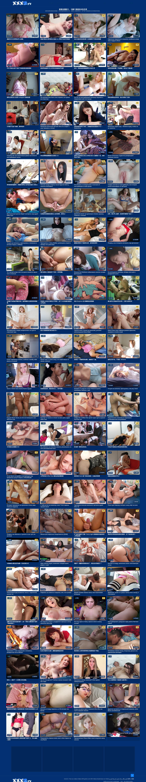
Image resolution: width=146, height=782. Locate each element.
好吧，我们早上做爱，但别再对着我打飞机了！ (120, 214)
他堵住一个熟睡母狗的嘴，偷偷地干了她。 (85, 359)
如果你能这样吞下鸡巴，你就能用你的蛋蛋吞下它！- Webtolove (88, 127)
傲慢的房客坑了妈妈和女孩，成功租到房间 (85, 243)
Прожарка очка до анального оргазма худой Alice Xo (88, 505)
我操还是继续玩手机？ (114, 476)
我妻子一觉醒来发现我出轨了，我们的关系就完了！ (88, 563)
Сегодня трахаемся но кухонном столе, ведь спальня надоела (21, 505)
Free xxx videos (73, 779)
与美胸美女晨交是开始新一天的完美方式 (18, 563)
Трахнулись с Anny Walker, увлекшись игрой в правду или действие (55, 243)
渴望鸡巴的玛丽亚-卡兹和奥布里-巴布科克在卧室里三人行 (22, 709)
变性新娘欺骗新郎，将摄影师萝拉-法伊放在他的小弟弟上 (22, 184)
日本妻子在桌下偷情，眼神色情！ (16, 126)
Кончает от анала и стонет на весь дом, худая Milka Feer (55, 418)
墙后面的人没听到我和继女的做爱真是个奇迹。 (87, 651)
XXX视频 (60, 3)
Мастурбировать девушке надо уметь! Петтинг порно (123, 622)
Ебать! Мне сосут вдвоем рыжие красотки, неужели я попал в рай (122, 331)
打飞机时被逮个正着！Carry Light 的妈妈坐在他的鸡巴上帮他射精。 (89, 535)
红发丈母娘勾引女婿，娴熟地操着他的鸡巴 (52, 651)
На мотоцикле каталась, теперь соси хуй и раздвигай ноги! (121, 272)
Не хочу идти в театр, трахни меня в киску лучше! (88, 622)
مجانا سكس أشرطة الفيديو (116, 779)
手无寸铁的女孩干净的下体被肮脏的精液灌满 (19, 68)
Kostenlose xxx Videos (103, 779)
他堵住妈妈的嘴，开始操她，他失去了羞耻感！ (120, 68)
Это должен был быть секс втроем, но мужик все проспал (55, 98)
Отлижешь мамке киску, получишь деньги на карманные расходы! (122, 651)
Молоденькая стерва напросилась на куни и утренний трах (21, 331)
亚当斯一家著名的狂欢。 (80, 447)
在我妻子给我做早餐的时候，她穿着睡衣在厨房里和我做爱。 (22, 302)
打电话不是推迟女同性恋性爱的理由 (117, 447)
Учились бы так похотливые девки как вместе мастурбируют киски (22, 156)
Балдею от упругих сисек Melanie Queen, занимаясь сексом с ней (87, 389)
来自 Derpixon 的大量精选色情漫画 (84, 301)
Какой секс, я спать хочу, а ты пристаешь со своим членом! (54, 360)
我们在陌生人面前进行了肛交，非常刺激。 (52, 272)
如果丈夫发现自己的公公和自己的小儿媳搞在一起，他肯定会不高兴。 (89, 156)
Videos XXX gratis (82, 779)
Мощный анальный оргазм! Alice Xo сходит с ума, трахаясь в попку (55, 127)
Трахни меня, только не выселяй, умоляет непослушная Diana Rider (87, 331)
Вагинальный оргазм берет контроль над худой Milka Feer (22, 214)
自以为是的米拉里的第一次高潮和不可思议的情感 (87, 39)
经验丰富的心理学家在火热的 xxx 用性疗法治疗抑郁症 (55, 39)
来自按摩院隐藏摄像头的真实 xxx (49, 155)
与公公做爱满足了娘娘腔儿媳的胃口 (117, 680)
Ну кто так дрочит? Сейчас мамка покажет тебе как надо (55, 680)
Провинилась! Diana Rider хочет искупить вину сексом (89, 738)
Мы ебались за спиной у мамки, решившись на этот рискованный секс (55, 447)
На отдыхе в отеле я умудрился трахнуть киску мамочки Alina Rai (55, 622)
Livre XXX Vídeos (92, 779)
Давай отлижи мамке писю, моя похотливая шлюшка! (88, 593)
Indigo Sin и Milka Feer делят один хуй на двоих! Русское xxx (89, 418)
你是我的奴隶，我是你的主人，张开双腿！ (52, 388)
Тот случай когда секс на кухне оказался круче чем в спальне (22, 272)
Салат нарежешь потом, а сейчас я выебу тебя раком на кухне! (22, 360)
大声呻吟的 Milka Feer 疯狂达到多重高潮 (51, 476)
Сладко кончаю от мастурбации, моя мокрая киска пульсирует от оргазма (122, 185)
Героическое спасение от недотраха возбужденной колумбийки (120, 418)
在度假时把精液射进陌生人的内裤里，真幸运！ (53, 214)
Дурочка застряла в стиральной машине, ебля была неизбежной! (123, 709)
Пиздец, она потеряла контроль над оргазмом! (123, 243)
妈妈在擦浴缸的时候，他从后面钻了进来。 (119, 97)
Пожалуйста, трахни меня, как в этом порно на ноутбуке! (55, 738)
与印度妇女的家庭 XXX (13, 447)
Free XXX (70, 3)
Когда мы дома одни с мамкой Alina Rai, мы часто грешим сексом (88, 709)
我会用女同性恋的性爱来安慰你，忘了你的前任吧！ (122, 534)
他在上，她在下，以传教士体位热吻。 (17, 680)
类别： (53, 3)
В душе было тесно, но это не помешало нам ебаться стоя (21, 418)
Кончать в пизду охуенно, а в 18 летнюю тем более (54, 709)
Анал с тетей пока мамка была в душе (19, 388)
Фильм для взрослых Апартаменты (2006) (54, 534)
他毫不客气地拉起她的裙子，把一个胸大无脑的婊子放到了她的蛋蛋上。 (22, 622)
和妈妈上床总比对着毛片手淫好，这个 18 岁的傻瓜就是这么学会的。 (56, 302)
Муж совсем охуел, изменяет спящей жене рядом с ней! (54, 564)
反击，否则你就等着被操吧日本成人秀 (84, 68)
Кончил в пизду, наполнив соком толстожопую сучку (123, 564)
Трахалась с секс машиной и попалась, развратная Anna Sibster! (19, 651)
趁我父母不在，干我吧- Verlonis (117, 359)
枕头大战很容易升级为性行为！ (48, 330)
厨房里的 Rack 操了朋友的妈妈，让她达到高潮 (87, 476)
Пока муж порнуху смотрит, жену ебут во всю (122, 505)
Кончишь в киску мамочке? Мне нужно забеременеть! (87, 680)
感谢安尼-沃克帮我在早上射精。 (15, 39)
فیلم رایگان (124, 779)
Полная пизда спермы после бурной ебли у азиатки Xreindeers (54, 185)
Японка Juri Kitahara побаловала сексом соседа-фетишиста (90, 272)
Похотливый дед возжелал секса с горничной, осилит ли (22, 593)
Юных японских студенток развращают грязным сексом (121, 156)
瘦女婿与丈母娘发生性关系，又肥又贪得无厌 (120, 301)
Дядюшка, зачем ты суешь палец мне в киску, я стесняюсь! (123, 593)
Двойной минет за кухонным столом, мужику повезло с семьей (89, 214)
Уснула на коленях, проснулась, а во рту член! (123, 388)
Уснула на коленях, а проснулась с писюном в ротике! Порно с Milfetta (22, 243)
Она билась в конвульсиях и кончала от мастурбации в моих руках (87, 185)
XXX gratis (79, 3)
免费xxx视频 (131, 779)
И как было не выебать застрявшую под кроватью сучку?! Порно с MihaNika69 (20, 476)
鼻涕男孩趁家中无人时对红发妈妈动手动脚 (52, 68)
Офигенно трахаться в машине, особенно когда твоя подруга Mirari (123, 39)
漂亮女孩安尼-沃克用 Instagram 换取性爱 (18, 97)
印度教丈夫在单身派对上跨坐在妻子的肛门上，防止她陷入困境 (22, 738)
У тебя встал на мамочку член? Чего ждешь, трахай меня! (54, 505)
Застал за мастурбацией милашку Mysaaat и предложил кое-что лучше (88, 98)
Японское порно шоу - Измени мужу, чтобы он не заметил (123, 127)
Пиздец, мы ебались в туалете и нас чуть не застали (21, 535)
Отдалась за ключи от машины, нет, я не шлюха (55, 592)
